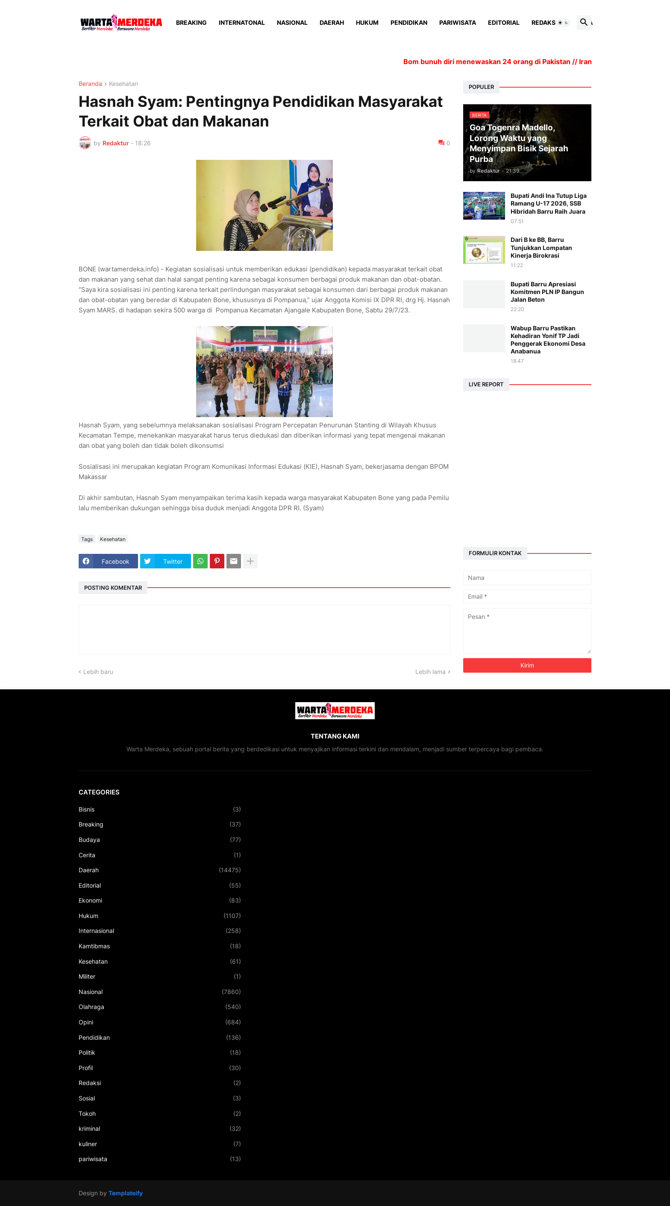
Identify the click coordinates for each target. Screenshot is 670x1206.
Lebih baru (98, 671)
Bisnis (160, 809)
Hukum (367, 22)
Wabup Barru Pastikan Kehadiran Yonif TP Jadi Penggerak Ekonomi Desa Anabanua (548, 339)
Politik (160, 1052)
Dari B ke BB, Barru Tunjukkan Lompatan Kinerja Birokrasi (541, 247)
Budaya (160, 839)
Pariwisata (457, 22)
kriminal (160, 1128)
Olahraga (160, 1007)
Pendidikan (409, 22)
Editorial (504, 22)
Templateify (126, 1193)
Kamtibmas (160, 946)
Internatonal (242, 22)
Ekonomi (160, 900)
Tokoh (160, 1113)
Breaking (191, 22)
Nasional (292, 22)
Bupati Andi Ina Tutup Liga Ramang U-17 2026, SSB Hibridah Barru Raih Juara (549, 203)
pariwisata (160, 1159)
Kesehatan (123, 84)
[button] (563, 22)
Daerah (332, 22)
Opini (160, 1022)
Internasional (160, 931)
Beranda (90, 84)
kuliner (160, 1144)
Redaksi (544, 22)
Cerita (160, 855)
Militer (160, 976)
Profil (160, 1068)
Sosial (160, 1098)
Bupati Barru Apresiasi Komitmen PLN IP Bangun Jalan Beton (547, 291)
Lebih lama (430, 671)
